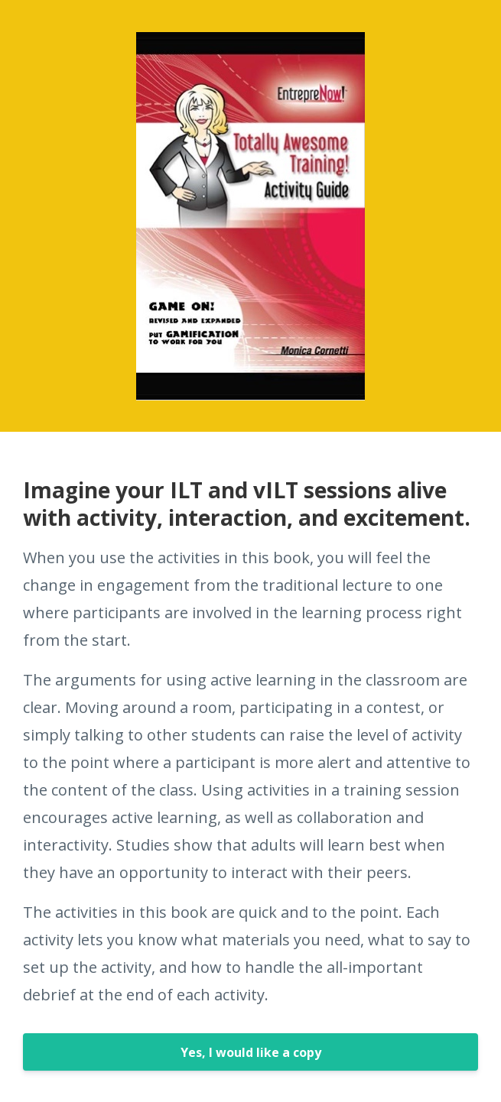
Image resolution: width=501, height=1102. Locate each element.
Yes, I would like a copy (251, 1052)
